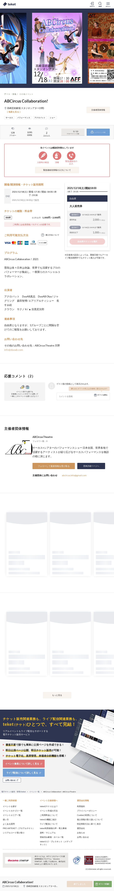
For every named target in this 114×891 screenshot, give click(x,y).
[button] (3, 880)
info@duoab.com (13, 349)
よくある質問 (9, 824)
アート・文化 (10, 94)
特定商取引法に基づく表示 (89, 824)
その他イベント (26, 94)
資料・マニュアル (48, 832)
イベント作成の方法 (49, 810)
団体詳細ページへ (91, 466)
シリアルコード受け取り (14, 832)
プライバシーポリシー (87, 810)
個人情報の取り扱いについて (90, 819)
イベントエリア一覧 (12, 815)
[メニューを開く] (108, 4)
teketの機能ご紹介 (48, 819)
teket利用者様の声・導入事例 (53, 828)
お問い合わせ (83, 837)
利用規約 (81, 806)
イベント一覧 (34, 792)
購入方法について (52, 235)
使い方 (6, 819)
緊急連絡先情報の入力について (57, 170)
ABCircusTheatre (42, 436)
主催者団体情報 (98, 110)
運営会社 (81, 828)
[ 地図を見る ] (13, 112)
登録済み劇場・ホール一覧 (52, 837)
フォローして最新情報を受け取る (54, 466)
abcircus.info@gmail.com (74, 475)
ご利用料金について (49, 815)
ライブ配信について (49, 824)
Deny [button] (89, 877)
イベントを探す (10, 806)
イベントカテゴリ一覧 (13, 810)
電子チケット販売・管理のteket (13, 792)
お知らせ (81, 832)
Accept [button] (104, 877)
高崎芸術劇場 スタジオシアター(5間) (42, 886)
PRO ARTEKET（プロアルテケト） (18, 828)
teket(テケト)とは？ (49, 806)
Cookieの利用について (87, 815)
